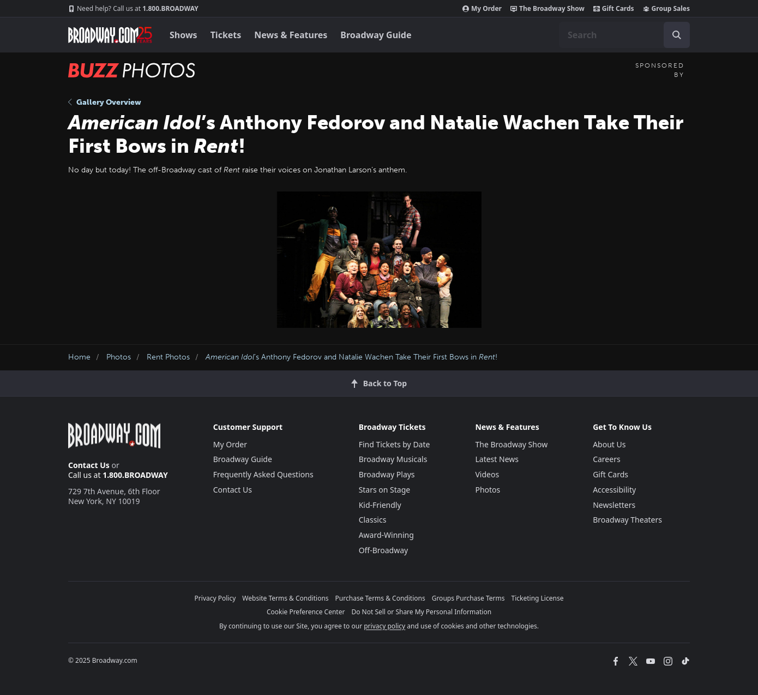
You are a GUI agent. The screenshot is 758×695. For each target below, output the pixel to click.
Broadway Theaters (627, 519)
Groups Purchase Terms (468, 598)
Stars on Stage (385, 489)
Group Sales (666, 8)
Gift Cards (613, 8)
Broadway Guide (375, 35)
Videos (487, 474)
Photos (118, 357)
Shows (183, 35)
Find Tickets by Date (394, 444)
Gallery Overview (104, 102)
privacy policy (384, 626)
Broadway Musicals (393, 459)
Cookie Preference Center (306, 611)
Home (79, 357)
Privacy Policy (215, 598)
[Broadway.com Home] (110, 35)
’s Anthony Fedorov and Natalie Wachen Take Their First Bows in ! (351, 357)
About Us (609, 444)
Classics (373, 519)
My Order (482, 8)
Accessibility (614, 489)
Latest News (497, 459)
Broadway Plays (387, 474)
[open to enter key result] (677, 35)
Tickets (226, 35)
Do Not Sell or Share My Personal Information (421, 611)
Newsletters (614, 505)
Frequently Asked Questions (263, 474)
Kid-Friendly (380, 505)
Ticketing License (538, 598)
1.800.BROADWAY (133, 8)
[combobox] (624, 35)
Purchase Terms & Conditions (380, 598)
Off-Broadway (383, 550)
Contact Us (89, 465)
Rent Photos (168, 357)
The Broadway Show (547, 8)
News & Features (290, 35)
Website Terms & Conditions (285, 598)
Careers (606, 459)
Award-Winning (386, 535)
